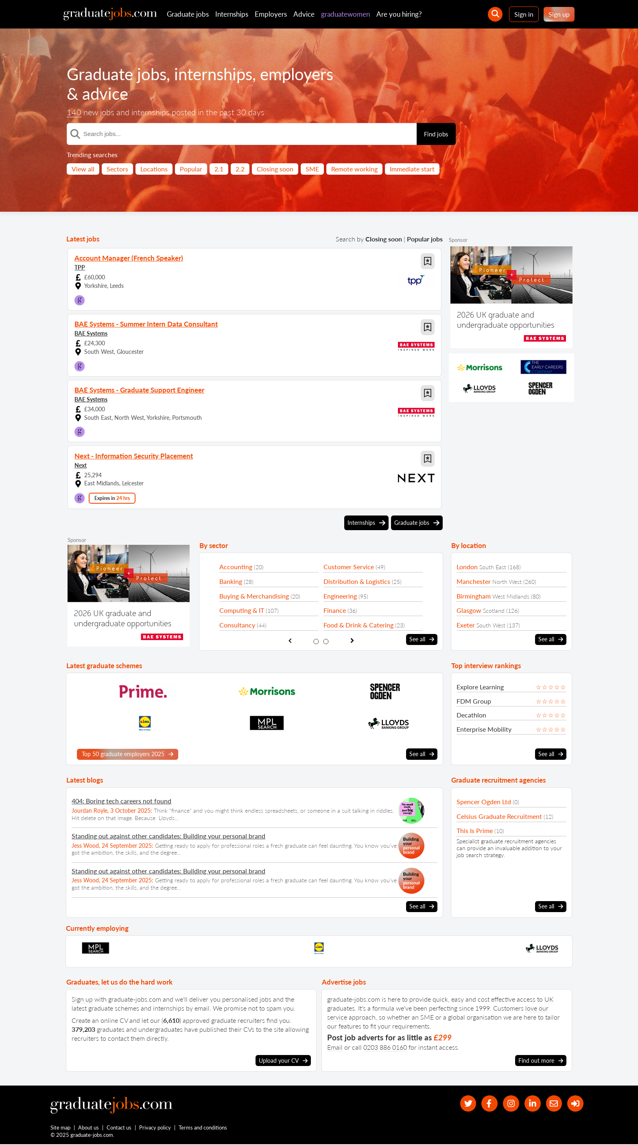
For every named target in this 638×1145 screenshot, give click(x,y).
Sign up (559, 14)
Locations (154, 169)
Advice (304, 14)
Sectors (117, 169)
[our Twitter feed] (465, 1103)
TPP (79, 267)
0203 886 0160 (385, 1047)
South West (490, 625)
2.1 (218, 169)
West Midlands (510, 596)
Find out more (540, 1061)
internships (213, 74)
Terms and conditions (203, 1128)
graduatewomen (345, 14)
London (467, 566)
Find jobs (436, 134)
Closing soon (275, 169)
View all (83, 169)
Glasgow (469, 610)
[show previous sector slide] (290, 640)
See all (421, 639)
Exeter (466, 625)
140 (74, 112)
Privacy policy (155, 1128)
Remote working (354, 169)
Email (335, 1047)
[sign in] (575, 1103)
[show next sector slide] (352, 640)
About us (89, 1128)
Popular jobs (425, 239)
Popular (191, 169)
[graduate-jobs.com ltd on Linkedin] (531, 1103)
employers (296, 74)
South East (492, 567)
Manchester (474, 581)
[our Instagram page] (509, 1103)
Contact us (119, 1128)
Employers (271, 14)
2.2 (240, 169)
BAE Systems (90, 333)
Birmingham (474, 596)
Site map (60, 1128)
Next (80, 464)
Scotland (494, 610)
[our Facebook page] (487, 1103)
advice (105, 93)
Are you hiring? (399, 14)
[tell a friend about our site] (553, 1103)
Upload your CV (283, 1061)
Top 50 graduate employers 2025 (127, 754)
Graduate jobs (188, 14)
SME (312, 169)
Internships (231, 14)
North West (507, 581)
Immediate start (412, 169)
